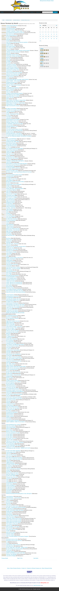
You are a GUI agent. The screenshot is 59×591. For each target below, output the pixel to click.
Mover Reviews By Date (47, 568)
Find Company (16, 12)
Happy (7, 379)
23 (56, 36)
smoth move (8, 162)
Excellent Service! (9, 76)
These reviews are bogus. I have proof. (14, 326)
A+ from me (8, 147)
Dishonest (8, 417)
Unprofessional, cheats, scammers (13, 544)
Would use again (9, 377)
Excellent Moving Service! (11, 145)
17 (40, 36)
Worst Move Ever (9, 359)
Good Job (8, 395)
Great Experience (9, 496)
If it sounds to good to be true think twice (14, 134)
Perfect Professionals (10, 206)
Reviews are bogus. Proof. (11, 327)
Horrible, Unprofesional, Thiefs (12, 114)
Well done (8, 428)
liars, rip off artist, (9, 340)
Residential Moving (10, 166)
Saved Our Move (9, 439)
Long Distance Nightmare (11, 189)
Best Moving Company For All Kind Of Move (15, 181)
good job (8, 57)
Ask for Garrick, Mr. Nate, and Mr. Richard (14, 442)
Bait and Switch (9, 286)
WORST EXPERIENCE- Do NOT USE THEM (15, 552)
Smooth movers (9, 483)
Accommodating (9, 489)
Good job (8, 155)
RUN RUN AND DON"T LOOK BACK (13, 133)
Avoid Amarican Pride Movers (12, 303)
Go (55, 12)
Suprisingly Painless (10, 29)
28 (45, 29)
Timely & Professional (10, 140)
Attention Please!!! (10, 83)
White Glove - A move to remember (13, 268)
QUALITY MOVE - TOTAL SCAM (13, 80)
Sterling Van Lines (10, 247)
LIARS (7, 112)
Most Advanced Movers (11, 28)
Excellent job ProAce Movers (12, 310)
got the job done (9, 501)
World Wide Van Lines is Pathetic (13, 94)
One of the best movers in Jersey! (13, 267)
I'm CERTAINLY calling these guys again (14, 123)
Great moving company (11, 427)
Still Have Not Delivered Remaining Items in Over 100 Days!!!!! (19, 493)
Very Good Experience (10, 220)
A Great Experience (10, 294)
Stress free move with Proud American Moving (15, 292)
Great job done (9, 71)
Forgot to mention (9, 499)
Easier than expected (10, 425)
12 (45, 34)
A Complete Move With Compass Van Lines (15, 305)
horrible (7, 221)
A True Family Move (10, 443)
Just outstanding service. (11, 271)
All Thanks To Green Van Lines (12, 464)
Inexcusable (8, 419)
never (7, 223)
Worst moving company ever (12, 149)
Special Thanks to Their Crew (12, 120)
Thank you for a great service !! (12, 441)
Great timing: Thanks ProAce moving (13, 518)
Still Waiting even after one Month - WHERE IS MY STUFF (18, 448)
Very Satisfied (9, 169)
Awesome (8, 402)
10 (40, 34)
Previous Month (5, 558)
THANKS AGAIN (9, 227)
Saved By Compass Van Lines (12, 122)
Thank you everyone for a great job (13, 468)
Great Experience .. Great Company (13, 497)
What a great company (10, 46)
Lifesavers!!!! (8, 152)
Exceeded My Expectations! (12, 412)
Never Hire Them (9, 90)
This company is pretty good (12, 523)
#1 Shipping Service (10, 336)
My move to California (10, 329)
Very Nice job (9, 478)
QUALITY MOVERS (10, 89)
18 (43, 36)
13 (48, 34)
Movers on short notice (10, 431)
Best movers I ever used (11, 438)
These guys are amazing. (11, 65)
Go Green (8, 115)
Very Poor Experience (10, 216)
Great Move (8, 352)
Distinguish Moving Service (11, 82)
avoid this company (10, 533)
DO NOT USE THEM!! (10, 475)
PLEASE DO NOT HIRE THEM (12, 141)
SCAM (7, 543)
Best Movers (8, 492)
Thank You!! (8, 159)
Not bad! (8, 36)
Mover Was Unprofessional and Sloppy (14, 457)
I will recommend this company (12, 345)
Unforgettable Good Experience (12, 87)
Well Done (8, 333)
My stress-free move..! (10, 235)
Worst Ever (8, 245)
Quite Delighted (9, 180)
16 (56, 34)
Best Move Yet (9, 316)
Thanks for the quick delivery (12, 311)
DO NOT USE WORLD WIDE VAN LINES (14, 510)
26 (40, 29)
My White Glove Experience (12, 218)
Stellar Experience (10, 322)
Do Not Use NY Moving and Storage (13, 396)
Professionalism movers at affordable (13, 184)
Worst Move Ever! (9, 546)
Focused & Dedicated (10, 205)
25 (43, 38)
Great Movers (9, 39)
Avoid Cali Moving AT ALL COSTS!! (13, 381)
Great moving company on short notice (14, 398)
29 (48, 29)
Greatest (8, 470)
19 (45, 36)
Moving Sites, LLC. (45, 582)
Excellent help (9, 373)
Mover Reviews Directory (15, 568)
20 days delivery (9, 434)
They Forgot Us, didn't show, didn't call (14, 459)
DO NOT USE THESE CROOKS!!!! (13, 450)
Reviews (32, 12)
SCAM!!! (8, 530)
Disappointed (9, 376)
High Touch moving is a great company (14, 358)
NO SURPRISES (9, 297)
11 (43, 34)
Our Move (8, 183)
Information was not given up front (13, 109)
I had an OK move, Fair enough (12, 307)
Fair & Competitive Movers (11, 278)
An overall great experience (11, 315)
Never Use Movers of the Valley (12, 526)
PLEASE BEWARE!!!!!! (10, 276)
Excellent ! (8, 334)
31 (40, 40)
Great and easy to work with (12, 264)
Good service (9, 456)
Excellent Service (9, 131)
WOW (7, 98)
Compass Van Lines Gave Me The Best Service (16, 246)
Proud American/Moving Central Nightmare (15, 391)
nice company (9, 214)
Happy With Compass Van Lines (12, 321)
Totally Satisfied (9, 209)
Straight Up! (8, 185)
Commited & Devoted (10, 261)
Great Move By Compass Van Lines (13, 298)
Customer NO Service (10, 403)
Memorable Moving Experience (12, 275)
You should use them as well (12, 332)
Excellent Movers (9, 405)
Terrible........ (8, 86)
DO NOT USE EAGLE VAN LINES (13, 445)
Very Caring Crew (9, 47)
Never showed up (9, 210)
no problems (8, 61)
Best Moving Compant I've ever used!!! (14, 390)
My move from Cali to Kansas (12, 158)
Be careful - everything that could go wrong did (15, 507)
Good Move (8, 232)
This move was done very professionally (14, 130)
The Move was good (10, 111)
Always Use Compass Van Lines (12, 228)
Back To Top (19, 558)
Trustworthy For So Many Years (12, 69)
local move (8, 53)
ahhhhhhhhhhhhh (9, 224)
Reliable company (9, 416)
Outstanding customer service (12, 54)
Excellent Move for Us (10, 488)
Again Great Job (9, 231)
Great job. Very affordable (11, 554)
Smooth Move (9, 355)
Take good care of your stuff (12, 477)
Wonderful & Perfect (10, 202)
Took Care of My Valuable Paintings (13, 85)
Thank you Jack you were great (12, 330)
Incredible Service (9, 301)
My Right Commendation (11, 108)
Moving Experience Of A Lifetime (12, 119)
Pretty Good (8, 192)
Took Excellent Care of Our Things (13, 522)
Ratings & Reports (25, 12)
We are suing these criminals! (12, 318)
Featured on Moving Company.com (34, 568)
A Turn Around (9, 308)
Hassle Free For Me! (10, 446)
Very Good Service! (10, 199)
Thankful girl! (8, 337)
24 (40, 38)
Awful (7, 212)
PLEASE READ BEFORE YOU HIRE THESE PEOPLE (17, 79)
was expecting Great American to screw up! (15, 32)
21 (51, 36)
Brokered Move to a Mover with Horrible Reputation (16, 163)
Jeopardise (8, 118)
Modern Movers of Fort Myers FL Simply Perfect (16, 100)
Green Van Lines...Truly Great (12, 243)
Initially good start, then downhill (12, 101)
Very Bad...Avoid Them (11, 207)
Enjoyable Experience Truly (11, 126)
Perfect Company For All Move (12, 68)
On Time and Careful (10, 409)
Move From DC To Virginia (11, 194)
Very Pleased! (9, 187)
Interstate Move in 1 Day (11, 104)
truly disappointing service (11, 482)
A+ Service (8, 348)
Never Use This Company (11, 454)
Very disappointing (10, 341)
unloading (8, 43)
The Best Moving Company (11, 67)
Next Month (36, 558)
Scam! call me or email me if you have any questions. (17, 42)
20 (48, 36)
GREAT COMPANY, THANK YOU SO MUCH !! (15, 421)
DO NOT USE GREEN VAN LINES (13, 372)
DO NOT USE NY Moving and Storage (14, 394)
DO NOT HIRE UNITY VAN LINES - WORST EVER (16, 547)
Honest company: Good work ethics (13, 374)
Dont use (8, 500)
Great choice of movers (11, 399)
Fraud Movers (9, 116)
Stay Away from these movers (12, 506)
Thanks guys (8, 550)
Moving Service (9, 514)
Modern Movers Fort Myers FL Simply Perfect (15, 102)
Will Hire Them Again (10, 323)
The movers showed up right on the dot (14, 129)
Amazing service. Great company (13, 350)
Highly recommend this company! (13, 105)
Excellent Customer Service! (12, 380)
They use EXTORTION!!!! (11, 138)
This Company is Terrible (11, 252)
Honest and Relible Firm (11, 485)
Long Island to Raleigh (10, 555)
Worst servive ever (10, 33)
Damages (8, 213)
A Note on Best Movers (11, 258)
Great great (8, 401)
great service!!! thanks (10, 532)
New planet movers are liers (12, 539)
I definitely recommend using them (13, 51)
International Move (10, 176)
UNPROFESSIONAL (10, 463)
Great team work (9, 250)
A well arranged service (11, 452)
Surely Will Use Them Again (12, 249)
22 (54, 36)
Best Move (8, 238)
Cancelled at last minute (11, 343)
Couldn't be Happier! (10, 151)
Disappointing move (10, 156)
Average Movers (9, 203)
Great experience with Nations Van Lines (14, 290)
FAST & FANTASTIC (10, 325)
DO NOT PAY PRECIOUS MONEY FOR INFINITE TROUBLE (18, 136)
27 (43, 29)
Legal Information (37, 585)
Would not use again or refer (12, 170)
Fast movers (8, 504)
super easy (8, 58)
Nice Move (8, 263)
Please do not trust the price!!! (12, 75)
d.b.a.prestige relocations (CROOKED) (14, 289)
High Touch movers (10, 154)
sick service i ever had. (10, 387)
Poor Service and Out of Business (13, 165)
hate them (8, 503)
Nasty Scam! (8, 272)
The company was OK (10, 198)
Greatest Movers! (9, 508)
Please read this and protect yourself (13, 519)
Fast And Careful (9, 125)
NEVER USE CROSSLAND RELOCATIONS (15, 312)
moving (7, 78)
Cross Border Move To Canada (12, 96)
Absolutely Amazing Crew (11, 279)
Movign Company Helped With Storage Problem (16, 366)
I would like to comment (11, 64)
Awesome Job (9, 525)
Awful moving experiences (11, 35)
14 (51, 34)
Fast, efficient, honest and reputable (13, 356)
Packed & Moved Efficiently (11, 25)
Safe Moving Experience (11, 385)
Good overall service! (10, 384)
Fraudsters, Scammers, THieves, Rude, (14, 31)
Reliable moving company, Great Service (14, 257)
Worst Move (8, 410)
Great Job (8, 191)
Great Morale (9, 490)
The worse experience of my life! (12, 432)
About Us (37, 12)
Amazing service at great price (12, 296)
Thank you (8, 49)
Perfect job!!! (8, 392)
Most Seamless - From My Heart (12, 229)
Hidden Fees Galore (10, 517)
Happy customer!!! (10, 365)
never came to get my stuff (11, 529)
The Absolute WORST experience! (13, 167)
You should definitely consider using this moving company (18, 50)
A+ (6, 319)
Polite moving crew (10, 225)
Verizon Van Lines (10, 97)
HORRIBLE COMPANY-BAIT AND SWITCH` (15, 160)
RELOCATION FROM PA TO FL (12, 300)
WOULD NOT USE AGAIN (11, 144)
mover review (9, 253)
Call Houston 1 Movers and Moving (13, 56)
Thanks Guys (9, 38)
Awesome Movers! (10, 413)
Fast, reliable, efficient (10, 363)
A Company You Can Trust (11, 178)
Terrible (7, 40)
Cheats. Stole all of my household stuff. (14, 282)
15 (54, 34)
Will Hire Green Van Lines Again (12, 408)
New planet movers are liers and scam (14, 540)
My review (8, 62)
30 (51, 29)
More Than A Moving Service (12, 406)
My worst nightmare (10, 383)
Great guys (8, 242)
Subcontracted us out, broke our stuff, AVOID (15, 304)
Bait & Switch (9, 285)
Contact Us (23, 568)
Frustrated (8, 27)
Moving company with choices (12, 472)
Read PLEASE (9, 528)
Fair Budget (8, 177)
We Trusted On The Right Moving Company (15, 344)
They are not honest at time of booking (14, 72)
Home (8, 568)
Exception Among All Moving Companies (14, 93)
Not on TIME (8, 274)
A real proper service (10, 195)
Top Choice (8, 127)
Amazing (8, 60)
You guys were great (10, 486)
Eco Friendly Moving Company (12, 388)
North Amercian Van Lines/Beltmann (13, 354)
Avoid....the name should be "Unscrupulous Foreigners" (17, 536)
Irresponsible (8, 265)
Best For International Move (12, 369)
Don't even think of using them (12, 515)
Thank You (8, 91)
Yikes (7, 479)
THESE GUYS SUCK (10, 281)
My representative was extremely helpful (14, 548)
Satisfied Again (9, 260)
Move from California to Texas (12, 474)
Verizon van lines (9, 239)
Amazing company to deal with (12, 420)
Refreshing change (10, 287)
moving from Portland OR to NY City (13, 361)
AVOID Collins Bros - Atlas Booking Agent (14, 188)
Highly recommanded (10, 200)
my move (8, 370)
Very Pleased (9, 234)
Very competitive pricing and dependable (14, 148)
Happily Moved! (9, 461)
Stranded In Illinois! (10, 551)
